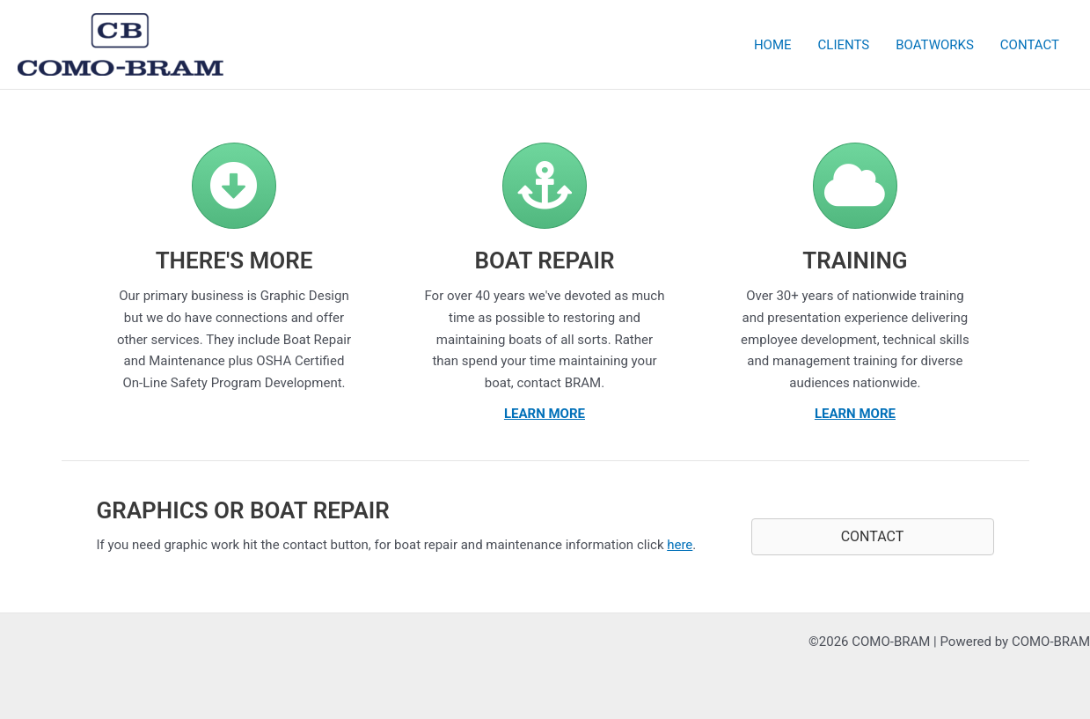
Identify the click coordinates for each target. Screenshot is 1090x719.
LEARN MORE (544, 414)
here (679, 545)
